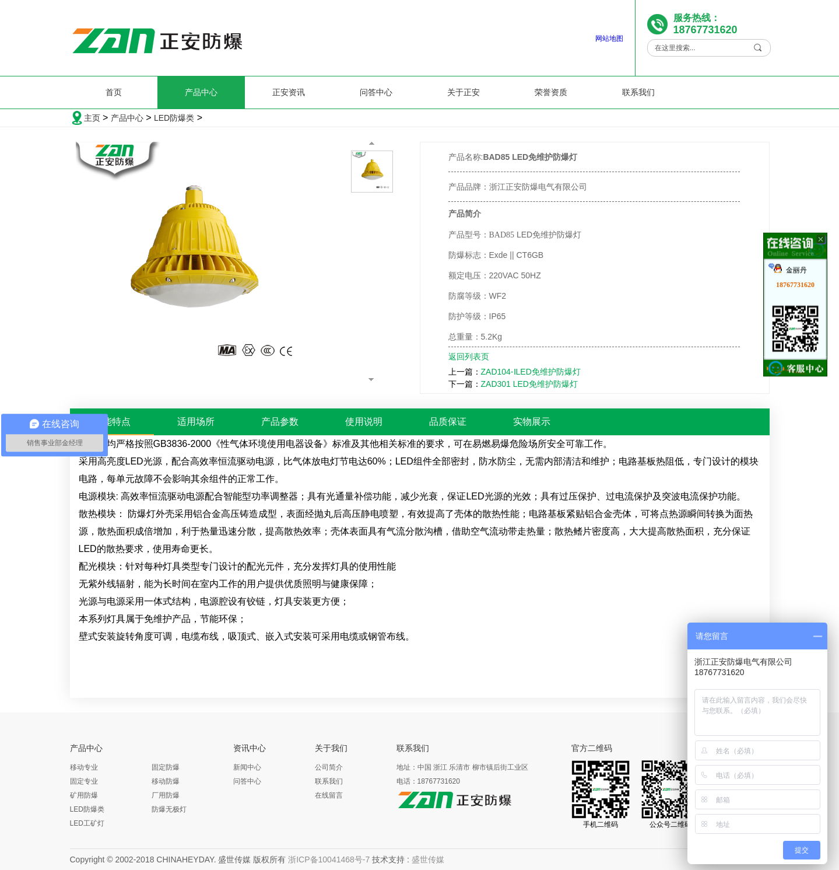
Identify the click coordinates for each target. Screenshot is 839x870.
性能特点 (112, 422)
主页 (92, 118)
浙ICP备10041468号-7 (329, 859)
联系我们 (638, 92)
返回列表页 (468, 356)
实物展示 (531, 422)
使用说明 (363, 422)
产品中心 (201, 92)
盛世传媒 (428, 859)
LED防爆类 (174, 118)
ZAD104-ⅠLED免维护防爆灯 (531, 371)
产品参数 (280, 422)
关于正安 (463, 92)
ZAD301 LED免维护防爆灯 (529, 384)
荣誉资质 (551, 92)
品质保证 (447, 422)
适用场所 (196, 422)
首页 (114, 92)
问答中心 (376, 92)
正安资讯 (288, 92)
